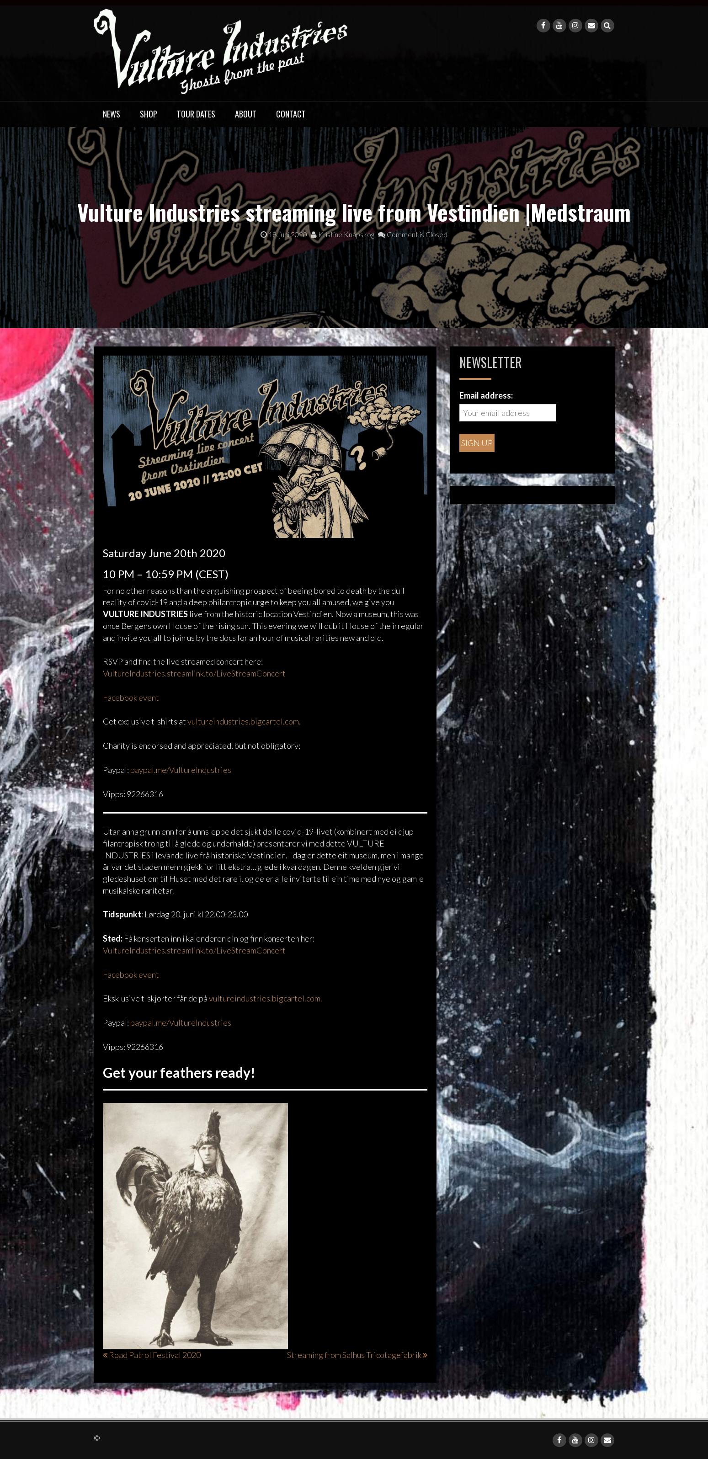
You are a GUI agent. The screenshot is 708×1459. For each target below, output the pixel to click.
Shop (148, 114)
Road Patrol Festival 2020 (155, 1355)
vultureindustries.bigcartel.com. (244, 721)
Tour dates (196, 114)
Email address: (486, 395)
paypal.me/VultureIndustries (180, 770)
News (111, 114)
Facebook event (131, 697)
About (245, 114)
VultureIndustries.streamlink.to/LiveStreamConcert (194, 673)
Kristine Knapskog (342, 234)
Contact (291, 114)
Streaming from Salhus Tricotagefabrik (354, 1355)
